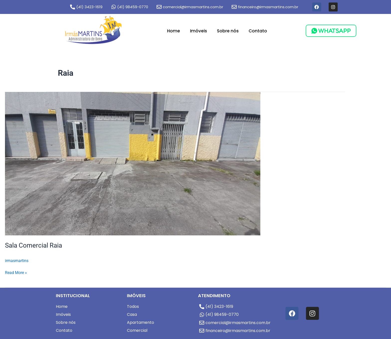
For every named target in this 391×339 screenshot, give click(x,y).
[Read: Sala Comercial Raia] (132, 163)
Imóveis (198, 31)
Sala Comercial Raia (33, 245)
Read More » (16, 272)
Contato (258, 31)
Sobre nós (228, 31)
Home (173, 31)
